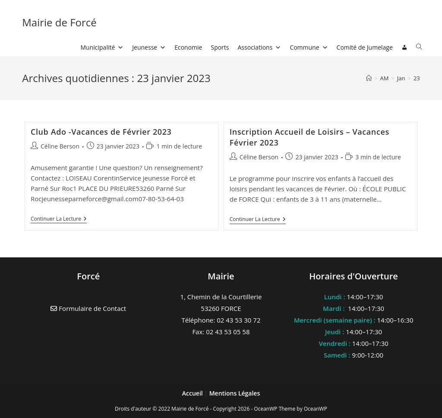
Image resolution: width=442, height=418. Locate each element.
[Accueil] (369, 78)
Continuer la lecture (59, 219)
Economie (188, 47)
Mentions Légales (234, 393)
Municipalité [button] (102, 47)
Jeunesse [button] (149, 47)
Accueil (193, 393)
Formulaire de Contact (88, 308)
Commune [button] (309, 47)
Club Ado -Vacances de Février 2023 (101, 132)
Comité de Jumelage (365, 47)
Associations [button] (259, 47)
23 (417, 78)
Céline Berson (60, 146)
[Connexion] (404, 47)
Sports (220, 47)
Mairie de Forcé (59, 22)
